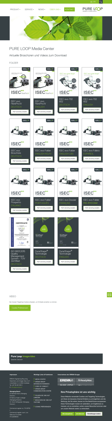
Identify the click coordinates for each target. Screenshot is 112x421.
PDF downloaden (20, 112)
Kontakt (69, 9)
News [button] (41, 9)
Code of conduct (41, 386)
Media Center (40, 379)
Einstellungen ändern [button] (94, 414)
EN (95, 2)
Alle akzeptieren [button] (67, 414)
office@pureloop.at (16, 387)
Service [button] (29, 9)
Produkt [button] (14, 9)
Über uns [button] (54, 9)
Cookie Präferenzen (20, 308)
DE (91, 2)
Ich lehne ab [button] (80, 414)
